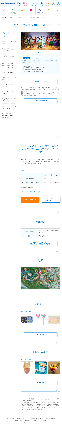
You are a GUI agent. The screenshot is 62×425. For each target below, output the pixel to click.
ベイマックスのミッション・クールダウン (9, 50)
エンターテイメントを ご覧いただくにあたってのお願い (41, 243)
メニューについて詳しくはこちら (30, 192)
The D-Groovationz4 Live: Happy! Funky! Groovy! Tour (7, 115)
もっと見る (40, 335)
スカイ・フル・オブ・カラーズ (9, 78)
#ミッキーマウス (26, 311)
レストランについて (40, 101)
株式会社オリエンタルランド (32, 420)
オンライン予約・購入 (30, 199)
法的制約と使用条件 (36, 418)
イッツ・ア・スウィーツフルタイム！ (9, 42)
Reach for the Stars (7, 72)
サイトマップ (10, 418)
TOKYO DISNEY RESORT (8, 3)
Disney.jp (44, 420)
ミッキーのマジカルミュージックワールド (9, 107)
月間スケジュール (40, 81)
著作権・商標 (18, 420)
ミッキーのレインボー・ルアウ (9, 92)
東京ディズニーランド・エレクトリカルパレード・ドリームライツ (9, 65)
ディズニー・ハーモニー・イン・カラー (8, 57)
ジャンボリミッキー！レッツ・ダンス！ (9, 85)
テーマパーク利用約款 (49, 418)
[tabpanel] (40, 42)
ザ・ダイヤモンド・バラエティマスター (9, 100)
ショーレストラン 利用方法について (51, 199)
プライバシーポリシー (22, 418)
